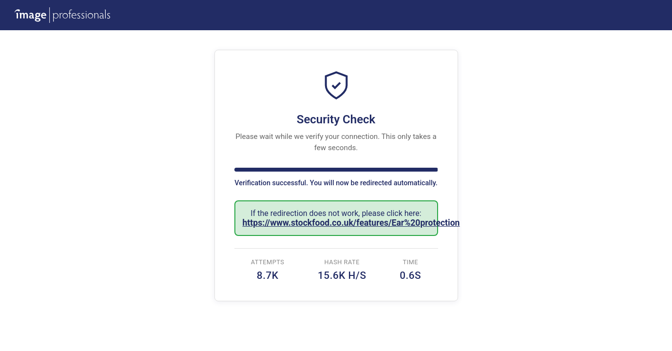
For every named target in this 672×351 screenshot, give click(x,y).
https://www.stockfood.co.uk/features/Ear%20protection (351, 223)
